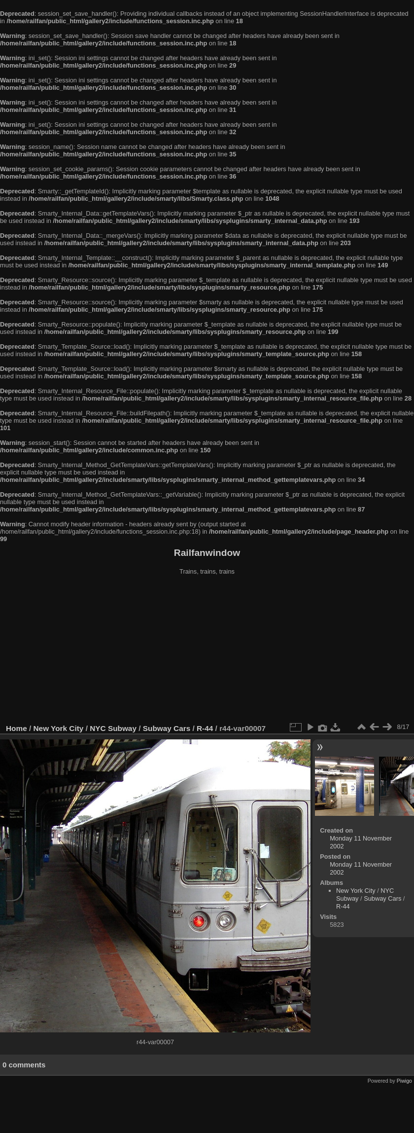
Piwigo (404, 1081)
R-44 (205, 728)
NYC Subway (113, 728)
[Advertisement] (207, 651)
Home (16, 728)
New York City (59, 728)
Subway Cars (166, 728)
